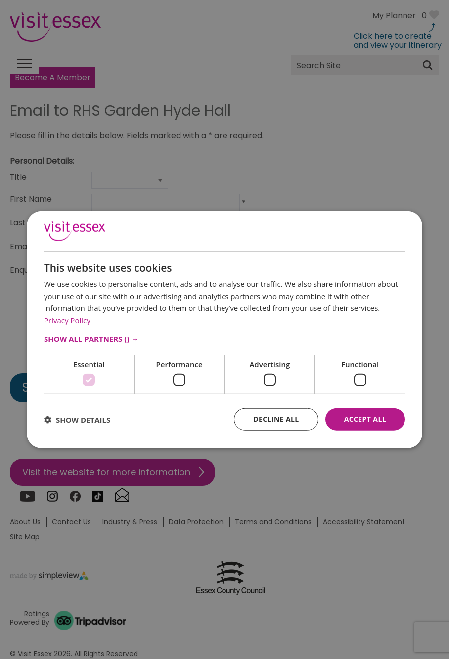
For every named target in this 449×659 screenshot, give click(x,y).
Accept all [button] (365, 419)
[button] (224, 338)
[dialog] (224, 329)
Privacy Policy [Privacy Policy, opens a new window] (67, 320)
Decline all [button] (276, 419)
